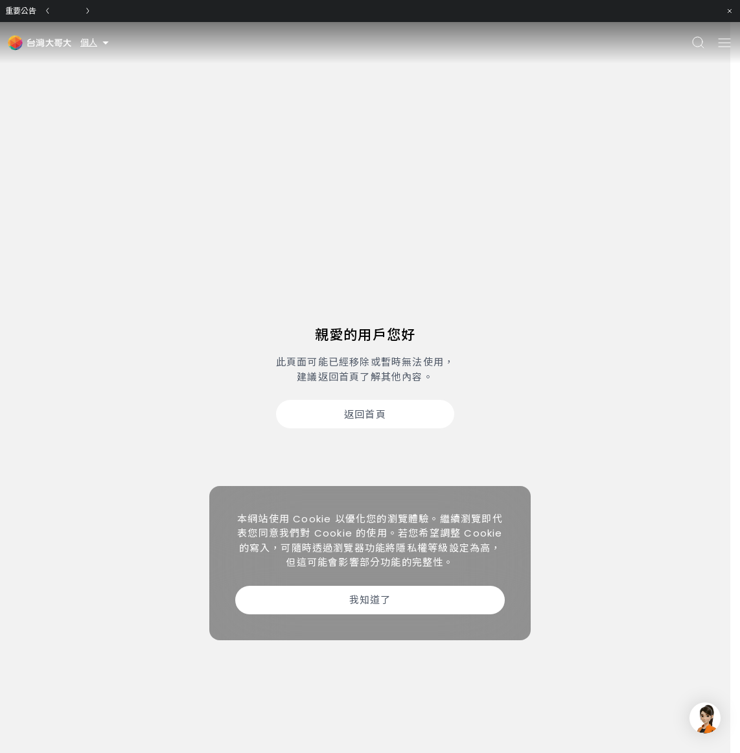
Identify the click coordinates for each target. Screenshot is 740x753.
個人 (95, 42)
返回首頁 (365, 414)
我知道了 (370, 600)
